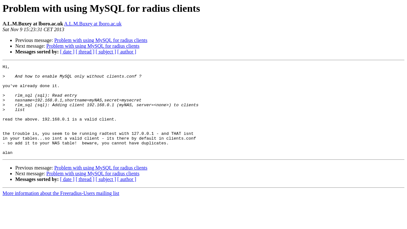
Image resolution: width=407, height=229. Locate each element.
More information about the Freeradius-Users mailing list (61, 211)
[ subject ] (106, 51)
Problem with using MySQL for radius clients (101, 40)
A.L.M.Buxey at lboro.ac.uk (93, 23)
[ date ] (67, 51)
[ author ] (126, 51)
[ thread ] (85, 51)
